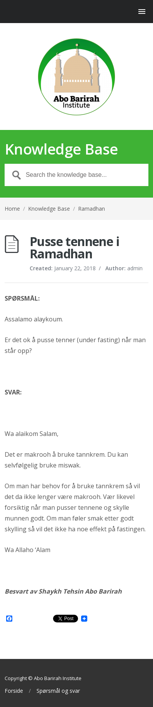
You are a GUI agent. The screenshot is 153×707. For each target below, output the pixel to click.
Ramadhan (91, 208)
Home (12, 208)
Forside (14, 691)
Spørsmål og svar (58, 691)
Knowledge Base (49, 208)
